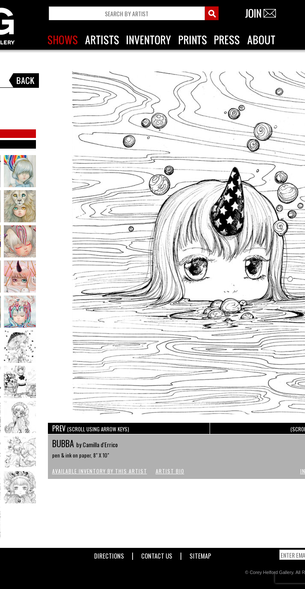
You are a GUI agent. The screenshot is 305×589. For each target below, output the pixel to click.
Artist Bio (170, 471)
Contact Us (156, 554)
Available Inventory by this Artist (99, 471)
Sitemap (200, 554)
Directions (109, 554)
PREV (90, 428)
